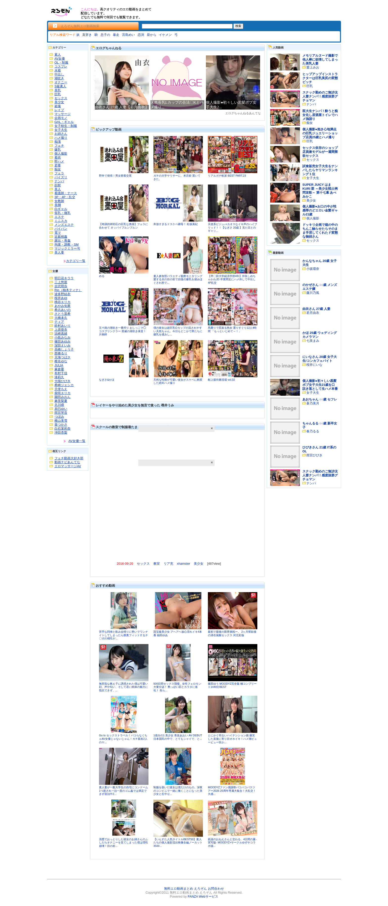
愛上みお (312, 67)
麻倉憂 (59, 369)
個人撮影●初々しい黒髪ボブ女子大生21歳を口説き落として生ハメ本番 (320, 385)
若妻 (57, 165)
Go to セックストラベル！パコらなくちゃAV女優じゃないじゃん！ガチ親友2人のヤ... (123, 738)
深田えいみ (62, 345)
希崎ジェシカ (64, 385)
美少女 (59, 102)
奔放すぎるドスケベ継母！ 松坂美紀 (175, 224)
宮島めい (128, 35)
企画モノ (60, 118)
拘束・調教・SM (66, 244)
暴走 (116, 35)
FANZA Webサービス (203, 896)
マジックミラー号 (67, 248)
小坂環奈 (312, 269)
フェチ (59, 145)
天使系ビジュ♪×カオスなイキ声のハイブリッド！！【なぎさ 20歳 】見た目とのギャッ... (232, 227)
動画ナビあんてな (67, 462)
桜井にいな (314, 365)
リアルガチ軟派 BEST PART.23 (227, 175)
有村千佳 (60, 373)
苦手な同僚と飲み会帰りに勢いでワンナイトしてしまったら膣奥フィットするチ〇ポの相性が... (123, 635)
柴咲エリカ (62, 393)
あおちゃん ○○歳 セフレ (319, 399)
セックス (60, 98)
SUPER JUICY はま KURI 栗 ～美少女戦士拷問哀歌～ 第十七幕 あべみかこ (320, 190)
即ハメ (59, 161)
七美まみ (312, 341)
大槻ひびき (62, 381)
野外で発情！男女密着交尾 (115, 175)
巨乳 (57, 94)
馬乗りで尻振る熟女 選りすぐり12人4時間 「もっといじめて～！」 (232, 329)
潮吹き (59, 78)
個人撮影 (60, 153)
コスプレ (60, 66)
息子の (105, 35)
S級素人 (60, 86)
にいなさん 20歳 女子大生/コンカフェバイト (319, 359)
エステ (59, 217)
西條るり (60, 353)
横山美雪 (60, 420)
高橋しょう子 (64, 349)
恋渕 (141, 35)
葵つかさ (60, 424)
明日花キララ (64, 278)
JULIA (58, 365)
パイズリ (60, 177)
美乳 (57, 90)
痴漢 (57, 141)
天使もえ (60, 389)
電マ (57, 232)
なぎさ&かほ (106, 379)
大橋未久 (60, 318)
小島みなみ (62, 337)
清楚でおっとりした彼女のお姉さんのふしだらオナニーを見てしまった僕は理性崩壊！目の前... (123, 842)
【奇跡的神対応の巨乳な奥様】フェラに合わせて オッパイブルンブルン (123, 226)
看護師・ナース (65, 193)
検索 (238, 26)
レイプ (59, 110)
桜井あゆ (60, 298)
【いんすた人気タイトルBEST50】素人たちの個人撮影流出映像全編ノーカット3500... (177, 842)
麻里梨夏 (60, 401)
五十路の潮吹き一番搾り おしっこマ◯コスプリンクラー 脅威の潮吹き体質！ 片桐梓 (122, 331)
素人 (57, 54)
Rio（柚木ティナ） (68, 290)
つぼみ (59, 416)
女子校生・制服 (65, 126)
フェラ (59, 173)
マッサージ (62, 114)
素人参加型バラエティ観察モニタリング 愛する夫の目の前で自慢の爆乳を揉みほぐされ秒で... (177, 279)
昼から (151, 35)
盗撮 (57, 106)
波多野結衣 (62, 294)
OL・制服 (61, 62)
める (101, 276)
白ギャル (60, 209)
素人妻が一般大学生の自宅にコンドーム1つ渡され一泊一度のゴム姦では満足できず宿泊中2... (123, 790)
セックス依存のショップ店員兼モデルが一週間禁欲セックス (320, 152)
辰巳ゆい (60, 409)
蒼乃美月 (312, 403)
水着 (57, 70)
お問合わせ (216, 888)
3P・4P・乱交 (64, 197)
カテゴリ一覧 (75, 261)
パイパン (60, 229)
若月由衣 (312, 313)
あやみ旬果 (62, 306)
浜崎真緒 (60, 333)
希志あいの (62, 310)
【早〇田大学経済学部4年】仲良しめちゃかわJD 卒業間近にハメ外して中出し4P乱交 (232, 279)
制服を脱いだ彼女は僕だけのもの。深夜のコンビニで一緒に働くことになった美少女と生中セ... (177, 790)
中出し (59, 74)
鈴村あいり (62, 325)
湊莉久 (59, 377)
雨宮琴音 (60, 413)
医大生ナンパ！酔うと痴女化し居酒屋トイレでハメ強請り (320, 115)
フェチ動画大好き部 (68, 458)
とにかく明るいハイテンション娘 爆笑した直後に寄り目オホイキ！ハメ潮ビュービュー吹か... (232, 738)
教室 (156, 563)
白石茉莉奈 (62, 428)
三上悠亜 (60, 282)
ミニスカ (60, 221)
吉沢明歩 (60, 286)
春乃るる (312, 431)
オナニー (60, 82)
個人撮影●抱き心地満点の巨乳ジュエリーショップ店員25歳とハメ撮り (320, 133)
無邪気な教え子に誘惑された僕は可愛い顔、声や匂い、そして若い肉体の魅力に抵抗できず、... (123, 687)
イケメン (165, 35)
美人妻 (59, 252)
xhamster (183, 563)
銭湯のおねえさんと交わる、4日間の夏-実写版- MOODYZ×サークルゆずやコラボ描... (232, 842)
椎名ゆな (60, 361)
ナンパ (59, 181)
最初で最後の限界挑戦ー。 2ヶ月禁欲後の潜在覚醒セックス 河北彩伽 (232, 633)
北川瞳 (59, 405)
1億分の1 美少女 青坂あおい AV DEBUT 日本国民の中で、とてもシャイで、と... (177, 737)
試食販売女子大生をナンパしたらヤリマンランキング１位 (320, 170)
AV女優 (59, 58)
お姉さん (60, 134)
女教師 (59, 201)
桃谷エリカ (62, 302)
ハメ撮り (60, 137)
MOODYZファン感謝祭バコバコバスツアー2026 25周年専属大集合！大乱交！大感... (232, 790)
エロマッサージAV (67, 466)
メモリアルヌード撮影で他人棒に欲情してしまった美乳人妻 (320, 59)
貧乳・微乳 (62, 213)
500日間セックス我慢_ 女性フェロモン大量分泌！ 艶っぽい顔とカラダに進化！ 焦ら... (177, 687)
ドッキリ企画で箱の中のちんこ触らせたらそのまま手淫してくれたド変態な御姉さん (320, 230)
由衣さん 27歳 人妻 (316, 309)
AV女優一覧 (77, 441)
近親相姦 (60, 236)
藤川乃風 (312, 293)
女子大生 (60, 130)
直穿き (87, 35)
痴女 (57, 169)
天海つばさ (62, 357)
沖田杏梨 (60, 432)
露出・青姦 (62, 240)
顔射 (57, 185)
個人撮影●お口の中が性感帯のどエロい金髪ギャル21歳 (320, 210)
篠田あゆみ (62, 341)
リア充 (168, 563)
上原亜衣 (60, 329)
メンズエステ (64, 225)
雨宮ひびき (314, 455)
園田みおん (62, 397)
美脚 (57, 205)
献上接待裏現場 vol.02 (221, 379)
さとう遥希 (62, 314)
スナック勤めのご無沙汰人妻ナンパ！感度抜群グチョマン (320, 96)
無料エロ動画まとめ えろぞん (185, 888)
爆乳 (57, 149)
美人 (57, 189)
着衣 (57, 157)
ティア (59, 322)
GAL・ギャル (64, 122)
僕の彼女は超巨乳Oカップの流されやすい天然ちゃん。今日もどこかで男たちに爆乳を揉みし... (177, 331)
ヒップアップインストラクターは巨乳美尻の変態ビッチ (320, 78)
